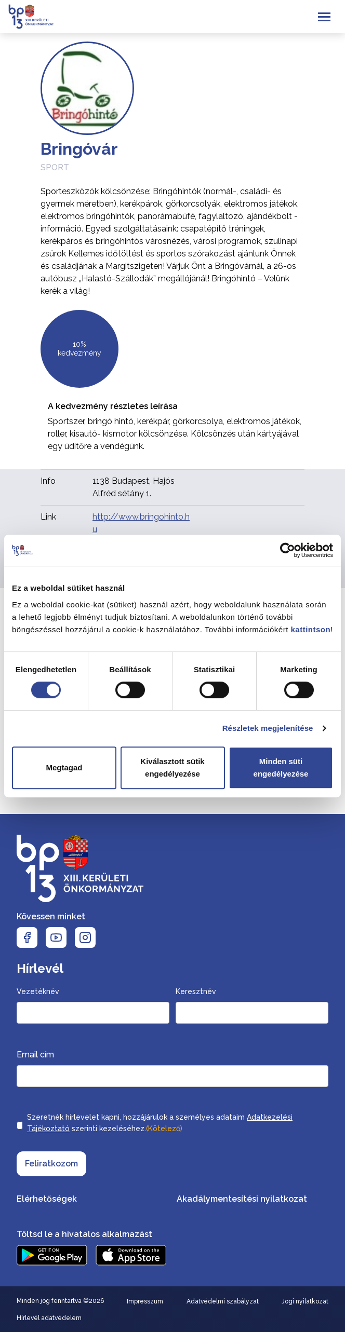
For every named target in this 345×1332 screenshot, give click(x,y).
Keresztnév (196, 991)
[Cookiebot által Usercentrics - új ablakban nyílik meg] (287, 550)
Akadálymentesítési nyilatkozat (242, 1199)
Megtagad (64, 767)
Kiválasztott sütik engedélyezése (172, 767)
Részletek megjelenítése (267, 728)
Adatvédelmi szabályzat (223, 1301)
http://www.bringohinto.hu (141, 523)
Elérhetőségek (47, 1199)
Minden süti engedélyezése (281, 767)
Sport (55, 167)
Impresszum (145, 1301)
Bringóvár (79, 148)
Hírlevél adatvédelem (49, 1318)
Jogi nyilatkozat (305, 1301)
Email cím (35, 1054)
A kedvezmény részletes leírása (113, 406)
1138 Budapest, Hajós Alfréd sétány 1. (133, 487)
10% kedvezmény (79, 349)
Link (48, 517)
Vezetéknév (38, 991)
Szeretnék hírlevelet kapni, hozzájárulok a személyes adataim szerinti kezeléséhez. (160, 1124)
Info (48, 481)
